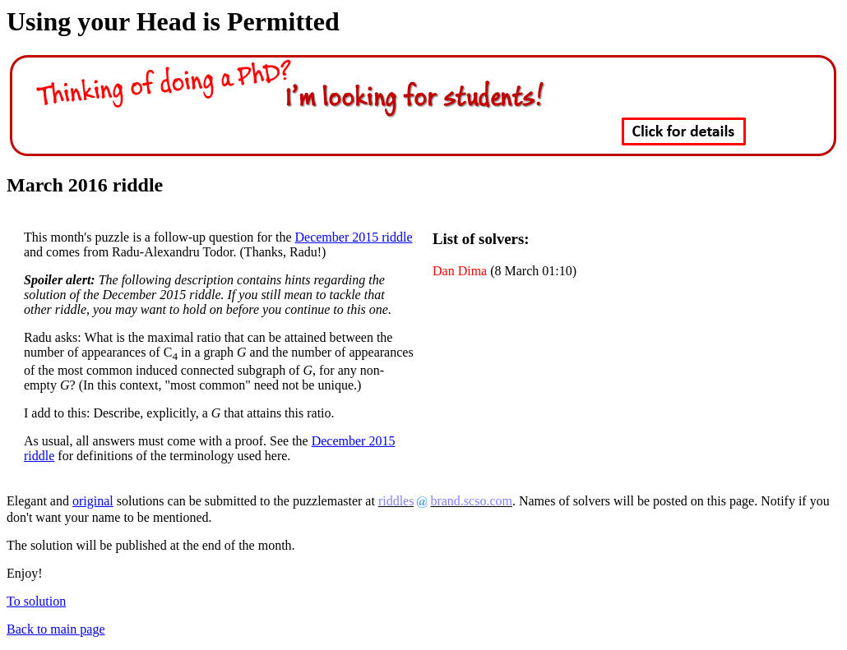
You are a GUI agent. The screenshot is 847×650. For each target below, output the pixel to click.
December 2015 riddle (354, 237)
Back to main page (56, 629)
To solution (36, 601)
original (92, 501)
